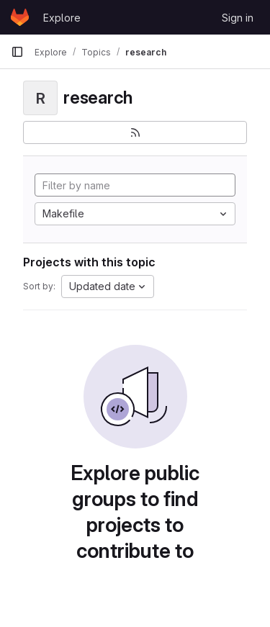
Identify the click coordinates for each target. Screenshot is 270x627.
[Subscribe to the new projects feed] (135, 132)
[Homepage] (20, 17)
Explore (62, 18)
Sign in (237, 18)
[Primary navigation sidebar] (17, 51)
